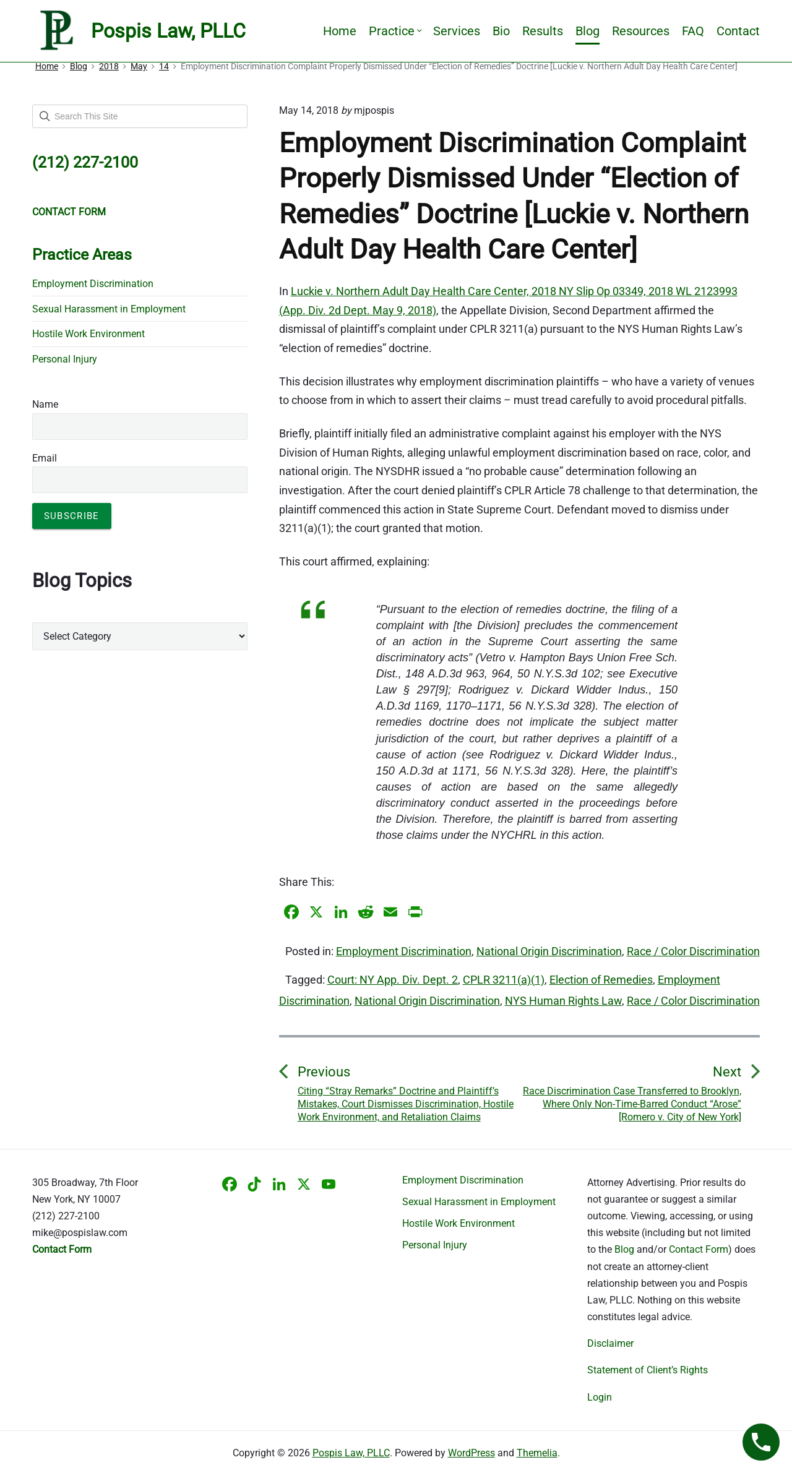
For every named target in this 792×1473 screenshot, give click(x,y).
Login (599, 1397)
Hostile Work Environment (88, 334)
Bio (501, 31)
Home (339, 31)
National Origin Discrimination (549, 951)
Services (456, 31)
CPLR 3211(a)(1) (503, 979)
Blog (587, 31)
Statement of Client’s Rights (647, 1370)
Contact (738, 31)
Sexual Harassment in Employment (109, 309)
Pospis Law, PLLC (351, 1453)
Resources (640, 31)
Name (45, 404)
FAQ (693, 31)
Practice (395, 31)
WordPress (471, 1453)
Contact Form (698, 1249)
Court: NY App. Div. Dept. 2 (392, 979)
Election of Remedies (601, 979)
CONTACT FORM (69, 212)
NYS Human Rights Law (563, 1000)
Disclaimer (610, 1343)
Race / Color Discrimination (693, 951)
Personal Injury (64, 359)
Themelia (537, 1453)
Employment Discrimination (403, 951)
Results (542, 31)
